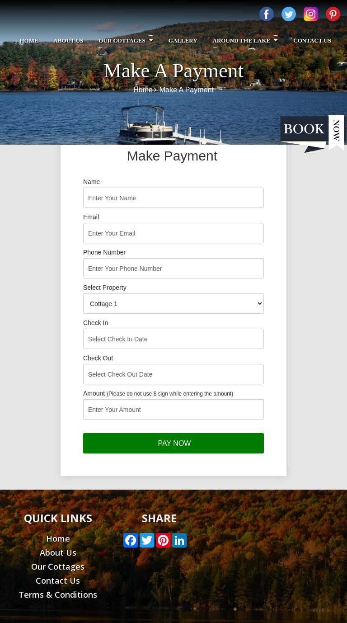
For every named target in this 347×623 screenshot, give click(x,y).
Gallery (183, 40)
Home (28, 40)
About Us (68, 40)
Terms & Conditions (58, 594)
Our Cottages (125, 40)
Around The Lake (245, 40)
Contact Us (312, 40)
